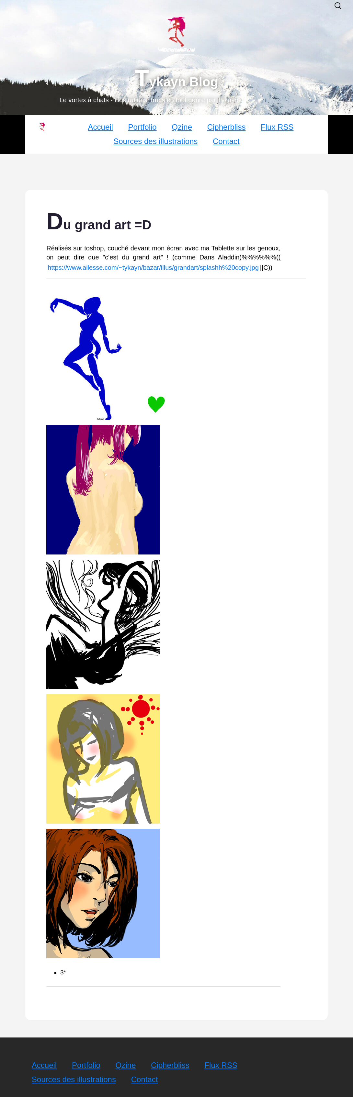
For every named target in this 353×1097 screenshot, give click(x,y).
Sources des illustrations (155, 141)
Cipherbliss (226, 127)
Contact (226, 141)
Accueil (100, 127)
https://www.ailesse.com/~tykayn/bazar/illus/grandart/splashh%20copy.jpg (153, 267)
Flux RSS (277, 127)
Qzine (182, 127)
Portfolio (142, 127)
